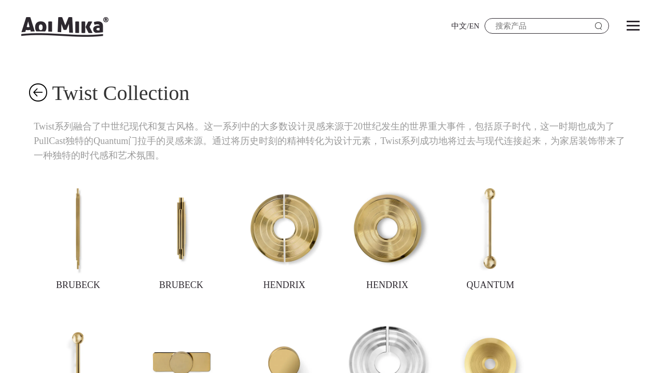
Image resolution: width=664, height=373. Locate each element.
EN (474, 26)
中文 (459, 26)
